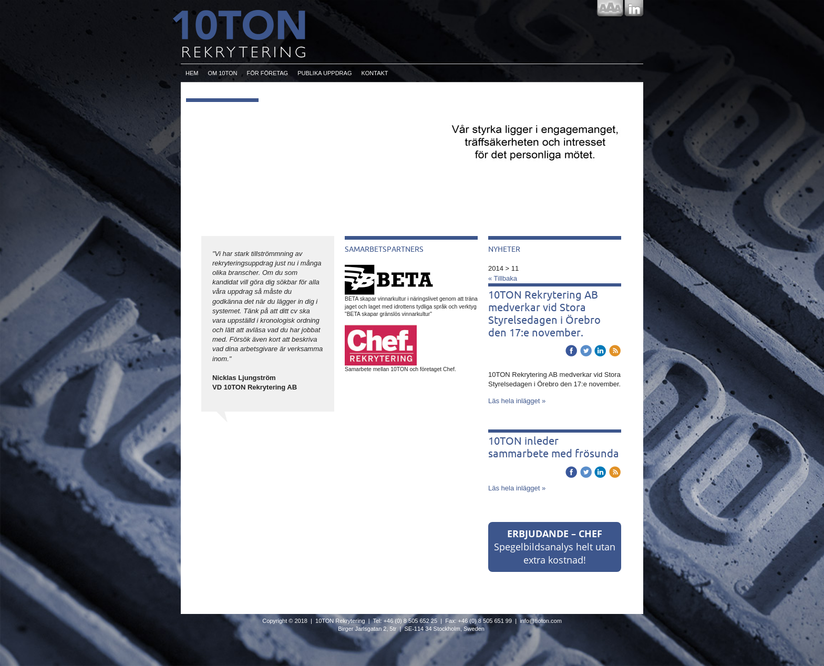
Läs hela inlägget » (516, 401)
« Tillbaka (502, 278)
